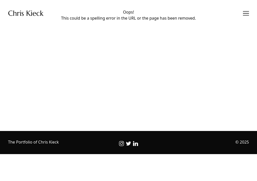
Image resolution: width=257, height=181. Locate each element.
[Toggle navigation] (246, 13)
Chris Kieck (25, 13)
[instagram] (121, 143)
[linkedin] (135, 143)
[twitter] (128, 143)
